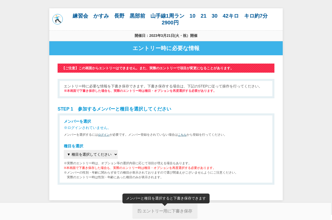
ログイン (104, 134)
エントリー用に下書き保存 (165, 211)
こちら (183, 134)
